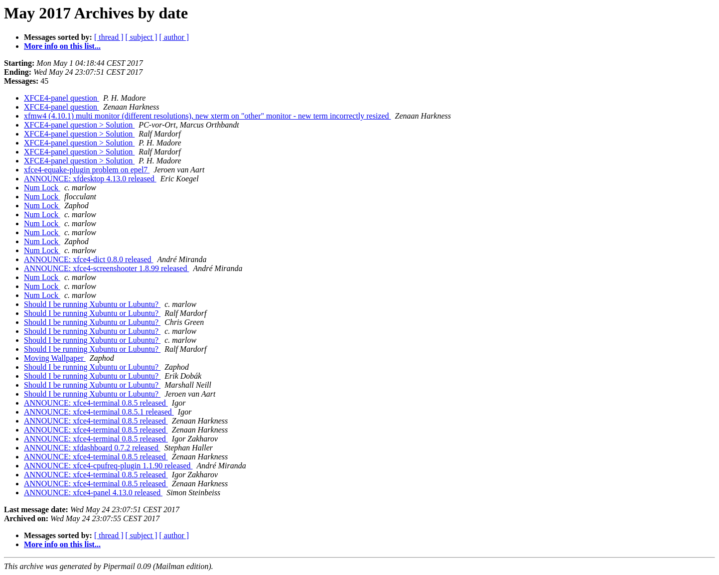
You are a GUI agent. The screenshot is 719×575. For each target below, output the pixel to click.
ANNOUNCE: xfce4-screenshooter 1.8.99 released (106, 268)
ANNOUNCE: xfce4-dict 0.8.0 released (88, 259)
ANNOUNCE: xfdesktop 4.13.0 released (90, 178)
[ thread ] (109, 37)
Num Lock (42, 187)
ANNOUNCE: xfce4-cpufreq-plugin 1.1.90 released (108, 465)
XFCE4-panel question (61, 98)
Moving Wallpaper (55, 358)
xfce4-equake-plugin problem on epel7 (86, 169)
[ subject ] (141, 37)
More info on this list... (62, 46)
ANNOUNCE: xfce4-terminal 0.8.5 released (96, 403)
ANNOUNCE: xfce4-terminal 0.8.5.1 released (99, 412)
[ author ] (174, 37)
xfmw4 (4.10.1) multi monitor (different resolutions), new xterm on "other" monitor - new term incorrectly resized (207, 116)
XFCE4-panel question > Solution (79, 125)
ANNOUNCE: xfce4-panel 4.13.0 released (93, 492)
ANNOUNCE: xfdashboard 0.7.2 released (92, 447)
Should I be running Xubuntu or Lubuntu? (92, 304)
